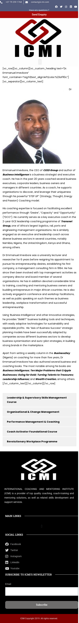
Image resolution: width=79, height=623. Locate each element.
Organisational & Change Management (33, 412)
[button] (39, 62)
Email (8, 584)
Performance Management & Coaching (33, 421)
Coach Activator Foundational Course (32, 431)
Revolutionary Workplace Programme (32, 441)
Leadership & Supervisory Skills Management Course (37, 400)
